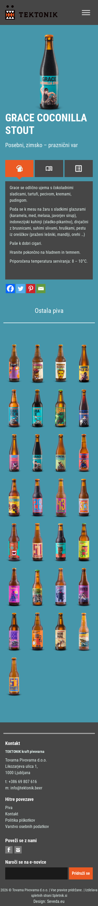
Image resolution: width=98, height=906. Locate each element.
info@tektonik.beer (26, 787)
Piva (9, 807)
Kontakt (11, 813)
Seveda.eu (56, 901)
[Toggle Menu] (86, 12)
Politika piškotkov (20, 820)
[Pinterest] (30, 288)
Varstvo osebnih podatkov (27, 826)
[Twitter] (20, 288)
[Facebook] (10, 288)
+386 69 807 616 (23, 781)
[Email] (40, 288)
